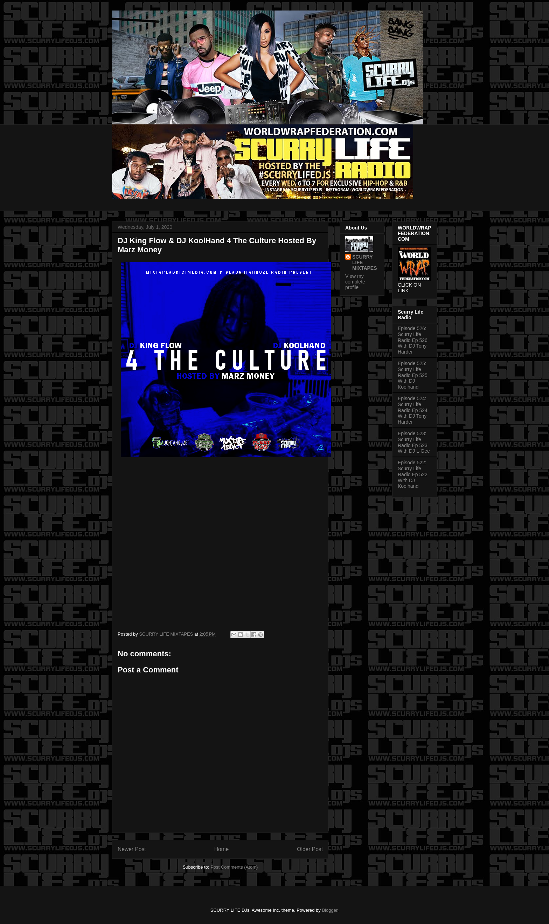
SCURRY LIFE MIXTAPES (364, 262)
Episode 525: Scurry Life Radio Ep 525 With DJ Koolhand (413, 375)
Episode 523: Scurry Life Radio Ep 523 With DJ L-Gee (414, 442)
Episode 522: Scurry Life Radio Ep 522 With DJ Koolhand (413, 474)
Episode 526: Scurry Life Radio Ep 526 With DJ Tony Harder (413, 340)
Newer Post (132, 849)
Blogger (329, 910)
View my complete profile (355, 281)
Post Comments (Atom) (234, 867)
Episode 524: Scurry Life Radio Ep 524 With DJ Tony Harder (413, 410)
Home (221, 849)
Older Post (310, 849)
